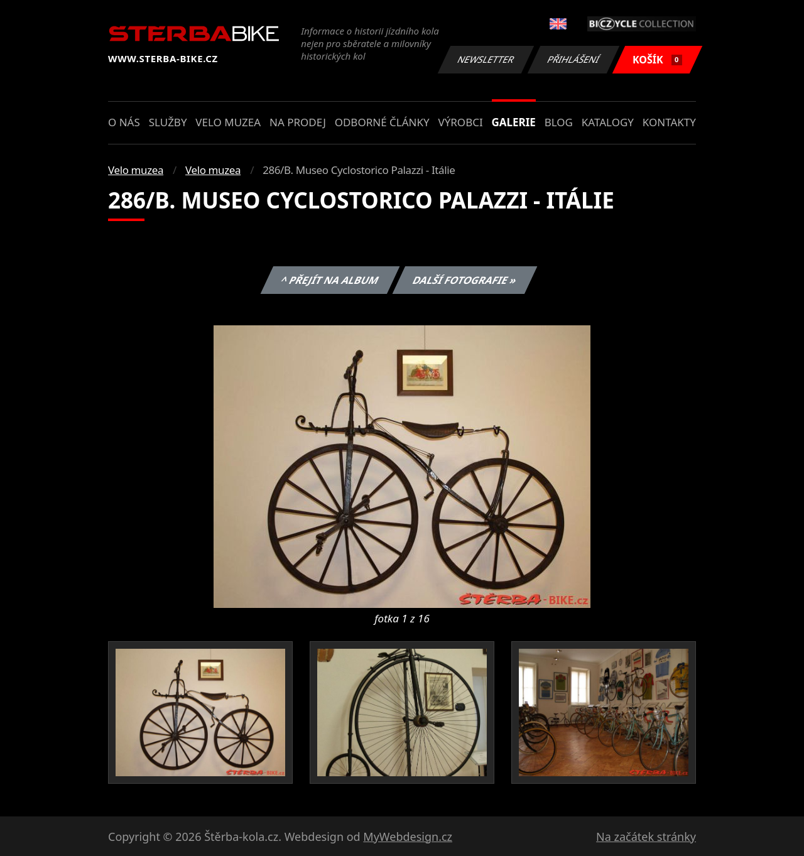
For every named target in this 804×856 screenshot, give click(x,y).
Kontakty (669, 122)
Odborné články (382, 122)
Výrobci (460, 122)
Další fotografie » (465, 280)
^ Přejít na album (329, 280)
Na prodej (297, 122)
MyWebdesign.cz (407, 836)
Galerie (514, 122)
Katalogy (608, 122)
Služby (168, 122)
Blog (559, 122)
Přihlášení (573, 59)
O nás (124, 122)
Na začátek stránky (646, 836)
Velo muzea (228, 122)
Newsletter (485, 59)
